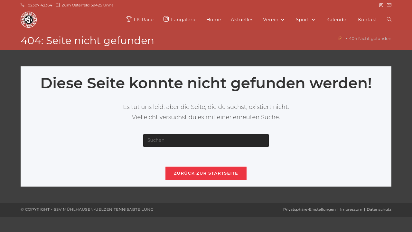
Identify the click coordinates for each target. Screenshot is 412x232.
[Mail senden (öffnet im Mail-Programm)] (388, 5)
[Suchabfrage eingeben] (206, 140)
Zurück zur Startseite (206, 173)
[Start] (340, 38)
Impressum (351, 209)
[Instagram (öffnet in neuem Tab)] (381, 5)
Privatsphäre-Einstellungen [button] (309, 209)
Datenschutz (379, 209)
